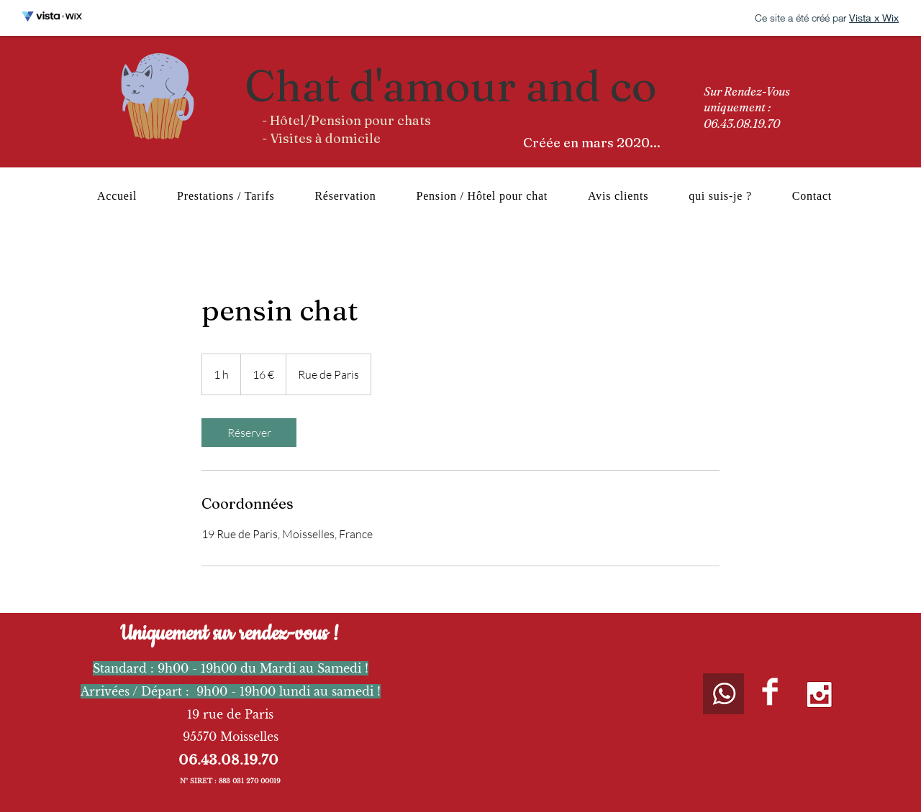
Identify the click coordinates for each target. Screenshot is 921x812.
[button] (482, 196)
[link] (248, 432)
